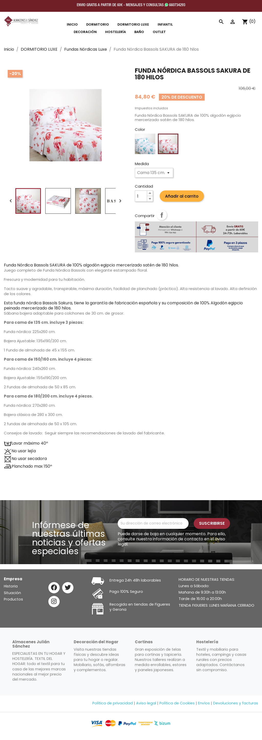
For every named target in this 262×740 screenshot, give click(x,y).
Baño (139, 32)
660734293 (175, 5)
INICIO (72, 24)
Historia (11, 586)
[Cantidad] (141, 196)
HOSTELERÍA (115, 32)
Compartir (162, 215)
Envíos (204, 703)
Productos (13, 599)
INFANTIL (165, 24)
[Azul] (145, 144)
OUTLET (159, 32)
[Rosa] (168, 144)
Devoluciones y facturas (235, 703)
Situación (12, 592)
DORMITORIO (97, 24)
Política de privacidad (112, 703)
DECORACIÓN (85, 32)
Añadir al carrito (182, 196)
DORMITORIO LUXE (133, 24)
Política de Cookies (177, 703)
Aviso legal (146, 703)
